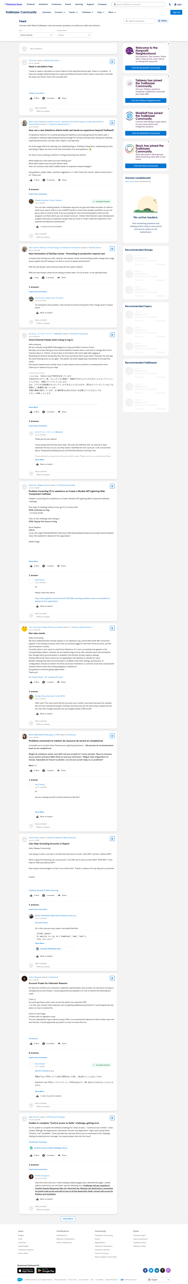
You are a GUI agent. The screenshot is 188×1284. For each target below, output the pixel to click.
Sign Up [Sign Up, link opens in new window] (176, 12)
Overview (46, 12)
